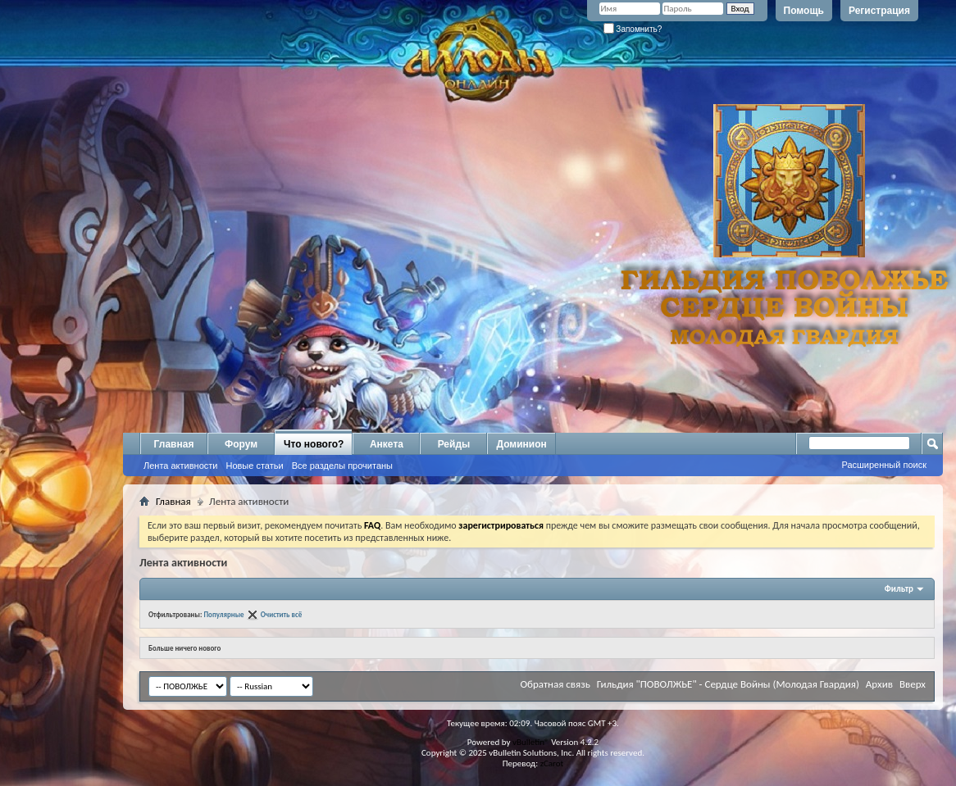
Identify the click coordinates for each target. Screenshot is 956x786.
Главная (174, 444)
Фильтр (899, 589)
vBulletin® (530, 742)
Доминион (521, 444)
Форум (241, 444)
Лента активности (180, 465)
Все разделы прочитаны (342, 465)
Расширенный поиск (883, 465)
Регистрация (879, 10)
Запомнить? (632, 29)
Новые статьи (254, 465)
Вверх (912, 684)
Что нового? (314, 444)
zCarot (552, 763)
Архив (879, 684)
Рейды (454, 444)
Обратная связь (555, 684)
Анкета (386, 444)
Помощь (804, 10)
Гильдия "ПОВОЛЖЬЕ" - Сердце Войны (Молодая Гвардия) (728, 684)
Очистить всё (282, 614)
